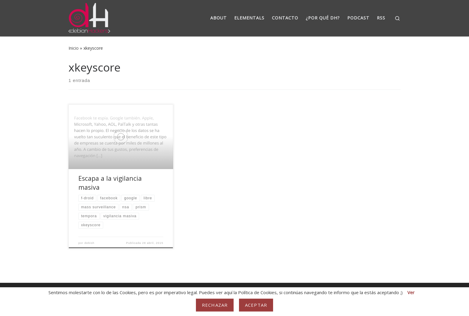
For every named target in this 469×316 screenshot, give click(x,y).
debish (89, 242)
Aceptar (256, 305)
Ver (411, 292)
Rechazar (215, 305)
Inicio (73, 48)
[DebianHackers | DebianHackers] (89, 17)
